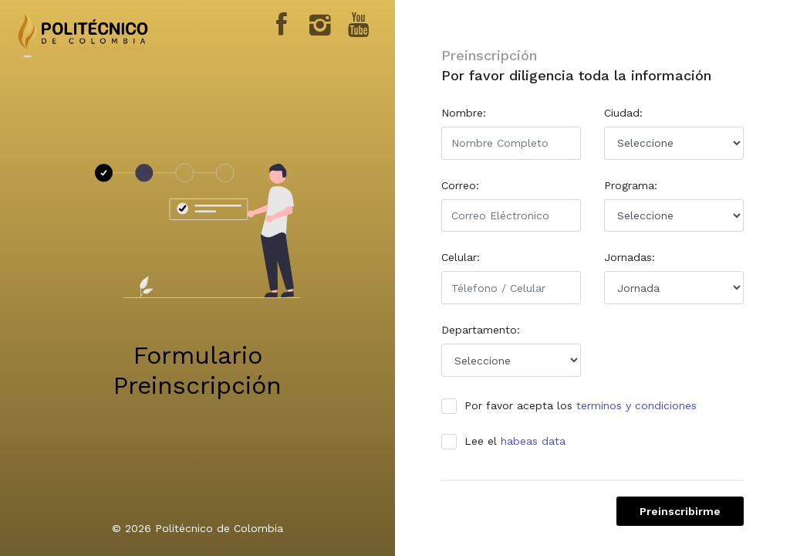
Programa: (630, 185)
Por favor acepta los (574, 405)
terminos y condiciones (636, 405)
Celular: (460, 257)
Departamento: (480, 330)
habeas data (533, 441)
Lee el (508, 441)
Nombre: (463, 113)
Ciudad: (623, 113)
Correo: (460, 185)
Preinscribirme (680, 511)
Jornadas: (629, 257)
